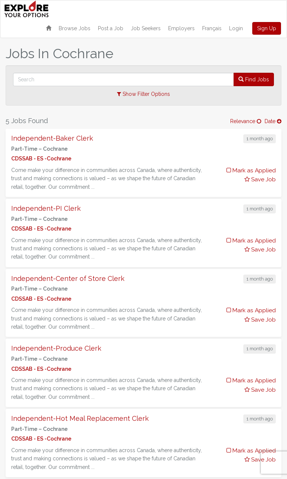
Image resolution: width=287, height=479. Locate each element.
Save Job (260, 179)
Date (273, 121)
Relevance (245, 121)
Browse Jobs (74, 28)
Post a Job (110, 28)
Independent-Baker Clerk (52, 138)
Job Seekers (146, 28)
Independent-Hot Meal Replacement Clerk (80, 418)
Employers (181, 28)
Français (212, 28)
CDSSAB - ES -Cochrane (41, 159)
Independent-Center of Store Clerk (67, 278)
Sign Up (266, 28)
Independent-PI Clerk (46, 208)
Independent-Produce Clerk (56, 348)
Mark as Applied (251, 170)
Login (236, 28)
